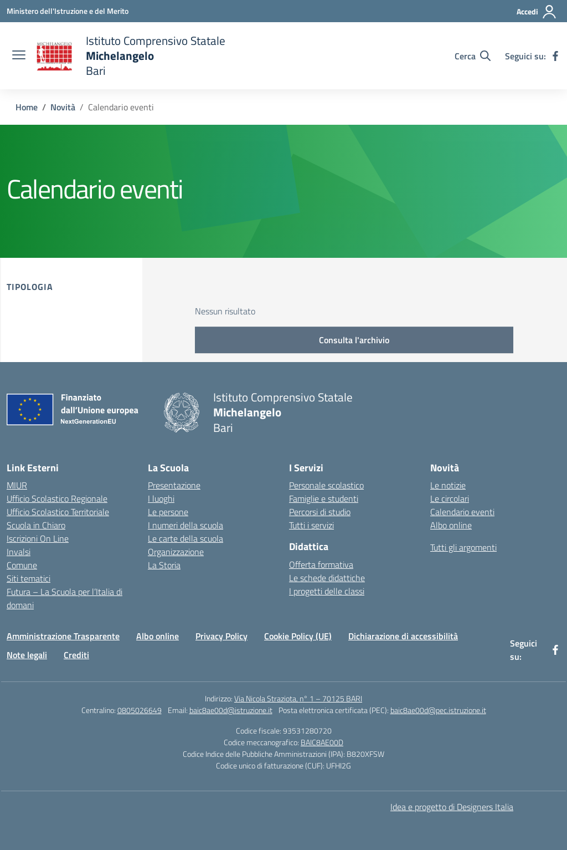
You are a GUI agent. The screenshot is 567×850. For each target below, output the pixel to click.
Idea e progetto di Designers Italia (451, 806)
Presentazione (174, 485)
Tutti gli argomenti (463, 547)
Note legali (27, 654)
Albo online (451, 525)
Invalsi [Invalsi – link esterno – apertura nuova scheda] (18, 551)
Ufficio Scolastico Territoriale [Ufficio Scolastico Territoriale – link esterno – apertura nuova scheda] (58, 511)
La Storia (164, 565)
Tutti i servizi (311, 525)
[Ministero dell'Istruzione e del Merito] (67, 11)
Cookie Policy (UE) (298, 636)
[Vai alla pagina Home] (27, 107)
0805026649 (139, 710)
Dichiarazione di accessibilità (403, 636)
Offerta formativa (321, 564)
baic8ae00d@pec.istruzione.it (438, 710)
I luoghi (161, 498)
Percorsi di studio (319, 511)
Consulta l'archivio (354, 340)
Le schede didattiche (327, 577)
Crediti (76, 654)
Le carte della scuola (185, 538)
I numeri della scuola (185, 525)
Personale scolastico (326, 485)
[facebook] (555, 56)
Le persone (168, 511)
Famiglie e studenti (323, 498)
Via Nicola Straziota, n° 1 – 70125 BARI (298, 698)
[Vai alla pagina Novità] (62, 107)
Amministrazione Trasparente (63, 636)
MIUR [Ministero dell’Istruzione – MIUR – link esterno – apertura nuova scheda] (17, 485)
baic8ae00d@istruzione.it (230, 710)
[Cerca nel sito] (472, 56)
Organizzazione (176, 551)
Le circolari (449, 498)
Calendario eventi (462, 511)
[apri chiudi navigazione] (18, 56)
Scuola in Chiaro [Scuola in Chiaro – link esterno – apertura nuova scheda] (36, 525)
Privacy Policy (221, 636)
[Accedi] (536, 11)
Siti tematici (28, 578)
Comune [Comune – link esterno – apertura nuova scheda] (22, 565)
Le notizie (448, 485)
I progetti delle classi (326, 591)
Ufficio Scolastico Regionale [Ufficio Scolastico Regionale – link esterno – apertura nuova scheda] (57, 498)
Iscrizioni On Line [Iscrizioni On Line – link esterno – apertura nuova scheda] (38, 538)
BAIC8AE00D (322, 742)
